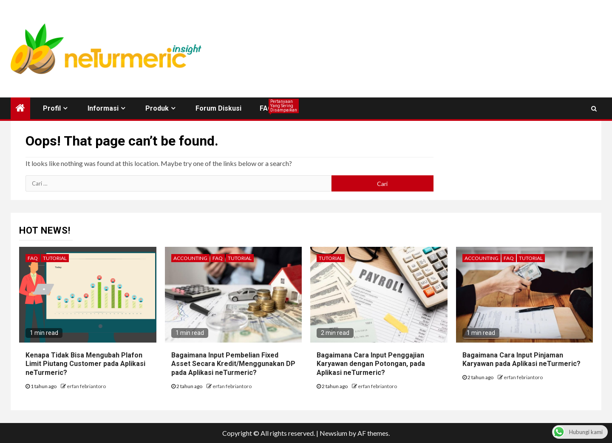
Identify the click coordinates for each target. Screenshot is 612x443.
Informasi (103, 108)
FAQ (266, 108)
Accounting (190, 258)
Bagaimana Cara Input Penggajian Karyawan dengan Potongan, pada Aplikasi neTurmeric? (371, 364)
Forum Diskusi (218, 108)
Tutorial (55, 258)
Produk (157, 108)
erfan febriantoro (86, 386)
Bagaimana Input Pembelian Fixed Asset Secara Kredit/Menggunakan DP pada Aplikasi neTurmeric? (233, 364)
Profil (52, 108)
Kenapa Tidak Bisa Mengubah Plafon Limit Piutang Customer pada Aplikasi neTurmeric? (85, 364)
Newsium (333, 433)
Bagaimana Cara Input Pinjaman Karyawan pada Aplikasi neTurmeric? (521, 359)
